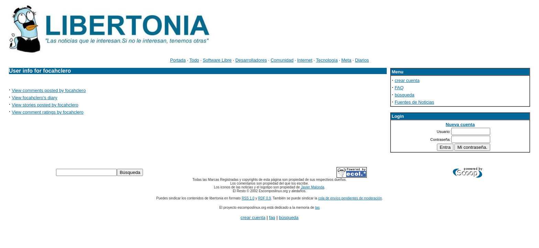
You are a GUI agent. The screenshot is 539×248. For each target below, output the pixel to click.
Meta (346, 60)
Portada (178, 60)
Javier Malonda (312, 187)
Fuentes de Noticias (414, 102)
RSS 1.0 (248, 198)
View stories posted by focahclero (45, 104)
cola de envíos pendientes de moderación (350, 198)
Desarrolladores (251, 60)
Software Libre (217, 60)
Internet (304, 60)
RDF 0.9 (264, 198)
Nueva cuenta (460, 124)
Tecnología (327, 60)
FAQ (399, 87)
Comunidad (282, 60)
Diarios (362, 60)
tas (317, 207)
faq (272, 217)
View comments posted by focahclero (49, 90)
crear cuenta (407, 80)
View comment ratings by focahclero (48, 112)
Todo (194, 60)
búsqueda (404, 94)
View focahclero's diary (34, 97)
